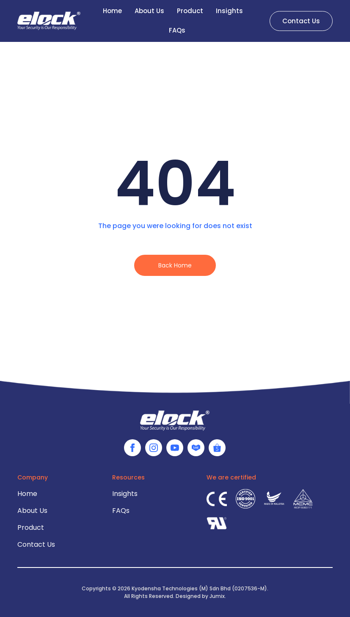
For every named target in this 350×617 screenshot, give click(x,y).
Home (27, 494)
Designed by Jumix (200, 596)
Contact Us (36, 544)
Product (30, 527)
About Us (32, 510)
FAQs (177, 28)
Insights (125, 494)
